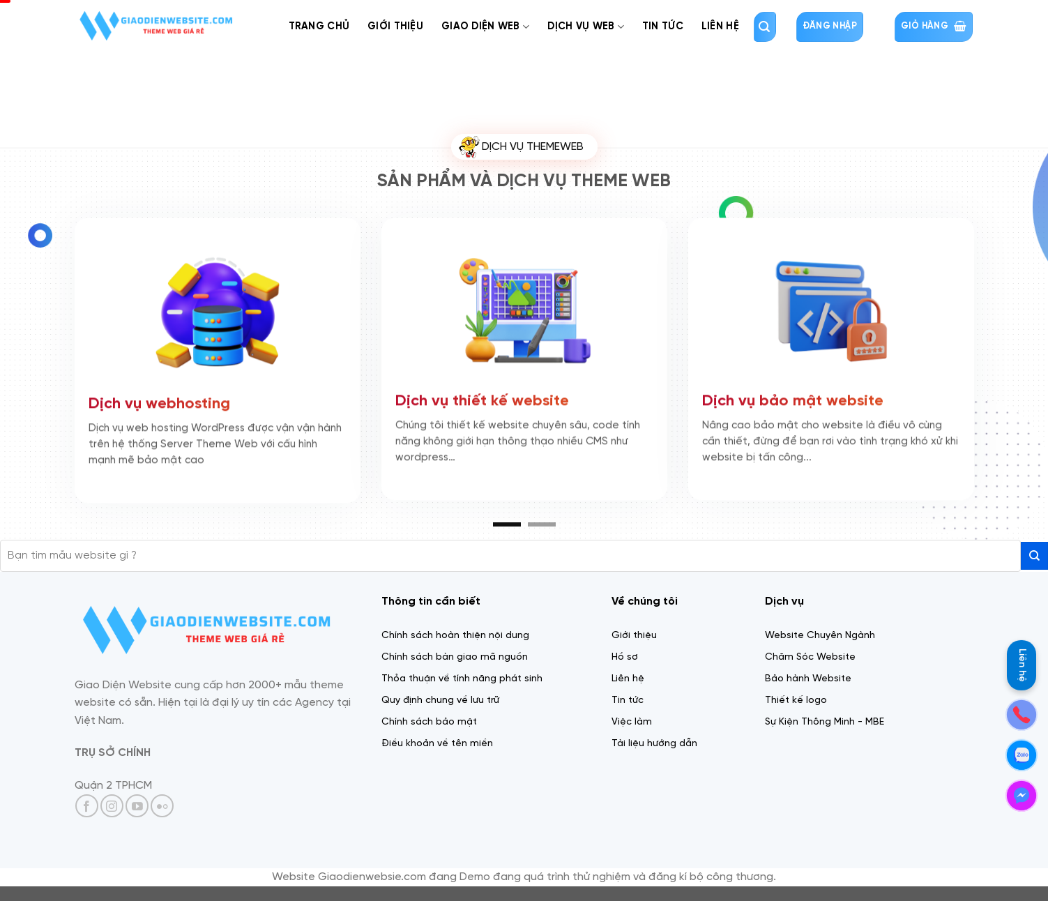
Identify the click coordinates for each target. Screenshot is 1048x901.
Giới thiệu (395, 26)
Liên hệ (1022, 665)
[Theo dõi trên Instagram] (111, 805)
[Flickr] (162, 805)
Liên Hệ (720, 26)
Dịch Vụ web (585, 26)
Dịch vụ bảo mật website (792, 399)
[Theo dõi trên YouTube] (137, 805)
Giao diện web (485, 26)
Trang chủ (319, 26)
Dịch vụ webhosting (159, 401)
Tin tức (662, 26)
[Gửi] (1034, 555)
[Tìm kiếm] (765, 27)
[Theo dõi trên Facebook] (86, 805)
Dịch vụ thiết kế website (482, 399)
